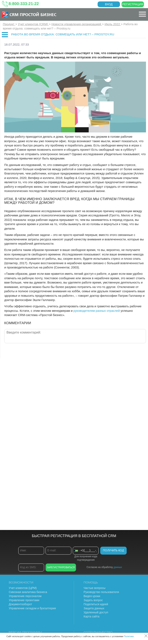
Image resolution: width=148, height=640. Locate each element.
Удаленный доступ (96, 612)
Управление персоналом (25, 596)
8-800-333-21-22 (24, 3)
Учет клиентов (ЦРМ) (23, 588)
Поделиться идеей (96, 604)
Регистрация (132, 4)
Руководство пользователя (101, 592)
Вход (109, 4)
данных (118, 567)
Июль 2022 (112, 24)
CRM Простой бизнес (33, 14)
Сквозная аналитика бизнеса (28, 592)
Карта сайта (91, 616)
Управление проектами (24, 600)
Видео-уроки (92, 596)
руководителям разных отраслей (96, 310)
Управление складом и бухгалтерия (32, 608)
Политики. (129, 636)
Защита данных (94, 608)
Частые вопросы (95, 588)
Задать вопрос (93, 600)
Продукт (9, 24)
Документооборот (20, 604)
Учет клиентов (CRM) (33, 24)
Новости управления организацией (76, 24)
